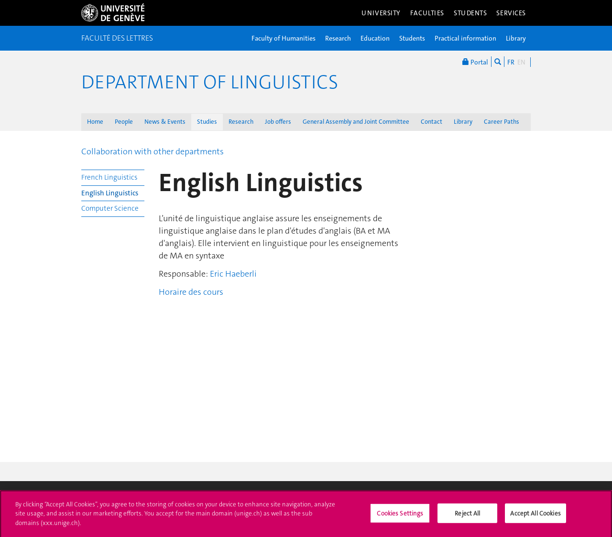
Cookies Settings (400, 516)
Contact (431, 122)
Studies (207, 122)
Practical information (465, 38)
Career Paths (501, 122)
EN (521, 62)
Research (338, 38)
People (124, 122)
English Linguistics (109, 193)
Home (95, 122)
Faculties (427, 13)
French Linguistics (109, 177)
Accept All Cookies (535, 516)
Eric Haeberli (233, 273)
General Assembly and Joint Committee (356, 122)
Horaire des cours (191, 292)
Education (375, 38)
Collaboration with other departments (152, 151)
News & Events (165, 122)
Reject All (467, 516)
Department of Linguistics (209, 82)
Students (470, 13)
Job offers (278, 122)
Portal (475, 61)
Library (516, 38)
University (381, 13)
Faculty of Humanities (283, 38)
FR (510, 62)
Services (511, 13)
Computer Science (110, 208)
